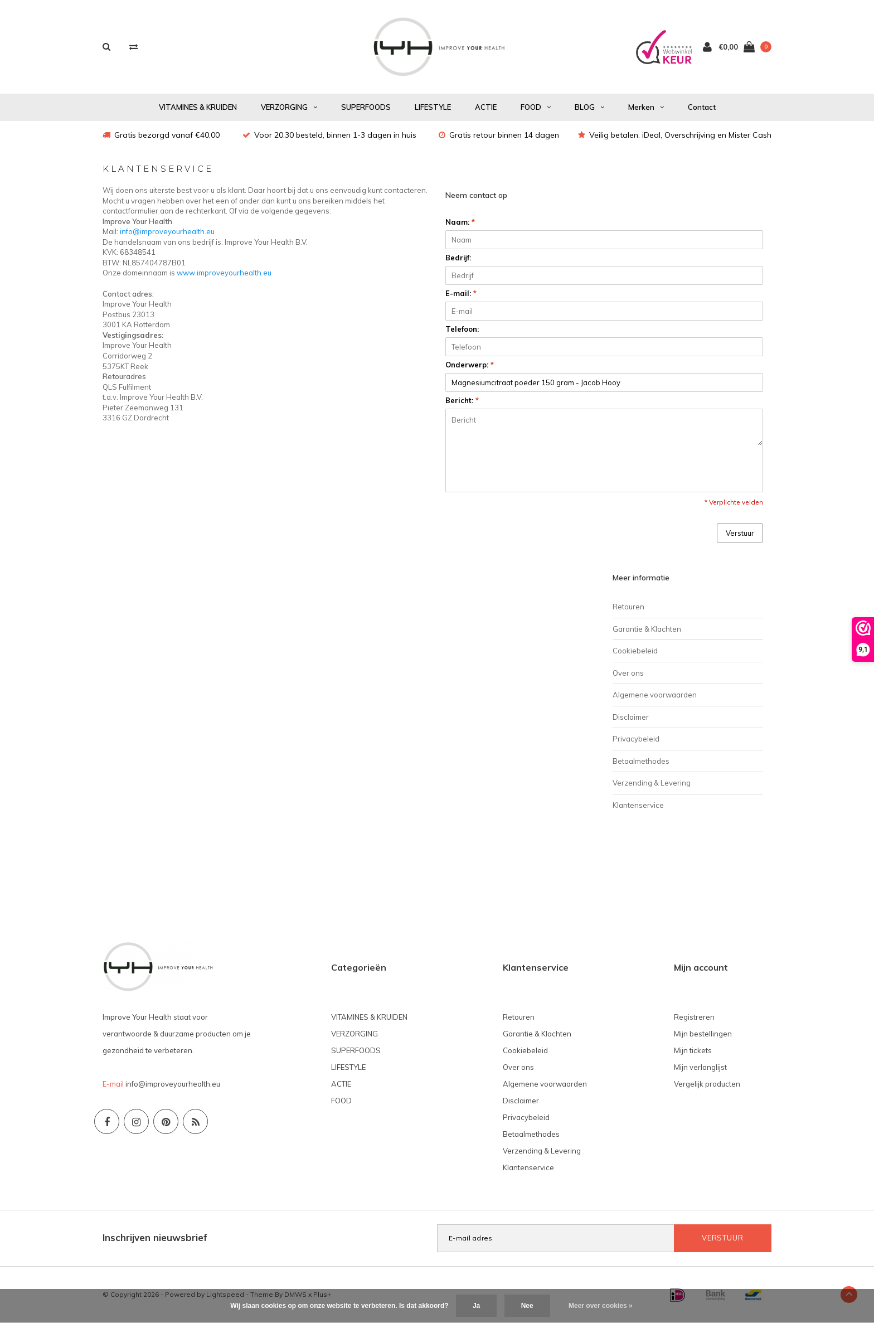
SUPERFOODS (366, 107)
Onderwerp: (469, 364)
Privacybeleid (636, 738)
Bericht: (462, 400)
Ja (476, 1306)
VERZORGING (289, 107)
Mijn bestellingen (703, 1033)
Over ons (628, 672)
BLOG (589, 107)
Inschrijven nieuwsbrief (155, 1237)
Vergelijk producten (707, 1083)
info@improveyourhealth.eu (167, 231)
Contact (702, 107)
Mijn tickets (693, 1050)
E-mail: (461, 293)
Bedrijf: (458, 257)
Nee (527, 1306)
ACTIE (486, 107)
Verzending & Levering (652, 782)
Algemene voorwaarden (655, 694)
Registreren (694, 1016)
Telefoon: (462, 328)
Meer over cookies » (601, 1306)
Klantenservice (638, 805)
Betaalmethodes (641, 761)
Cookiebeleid (635, 650)
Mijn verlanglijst (700, 1067)
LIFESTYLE (433, 107)
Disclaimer (631, 717)
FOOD (536, 107)
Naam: (460, 221)
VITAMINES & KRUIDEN (198, 107)
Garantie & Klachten (647, 628)
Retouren (628, 606)
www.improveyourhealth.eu (224, 272)
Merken (646, 107)
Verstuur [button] (740, 533)
